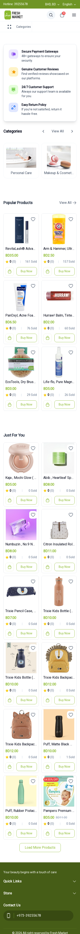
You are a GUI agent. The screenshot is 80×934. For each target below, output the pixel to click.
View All (58, 131)
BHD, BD (52, 4)
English (70, 4)
